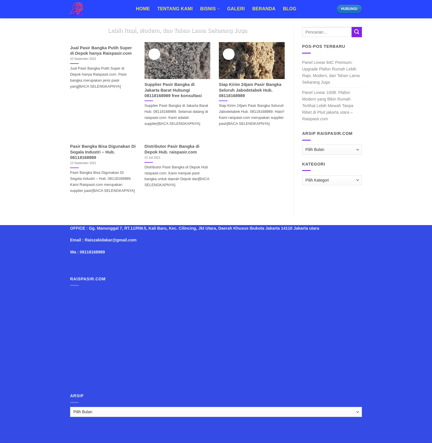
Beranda (264, 8)
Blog (289, 8)
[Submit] (357, 32)
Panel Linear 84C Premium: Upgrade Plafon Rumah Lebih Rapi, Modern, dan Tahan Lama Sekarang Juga (331, 72)
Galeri (236, 8)
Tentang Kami (175, 8)
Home (143, 8)
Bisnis (210, 8)
